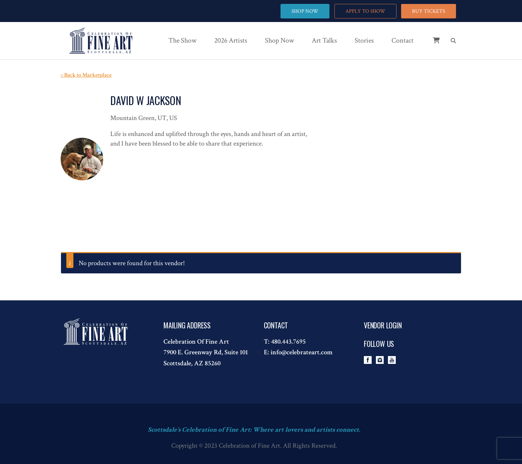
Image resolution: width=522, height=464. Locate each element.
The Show (182, 40)
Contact (402, 40)
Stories (364, 40)
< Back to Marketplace (86, 75)
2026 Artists (230, 40)
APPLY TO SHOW (365, 11)
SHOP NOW (304, 11)
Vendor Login (383, 325)
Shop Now (279, 40)
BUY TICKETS (428, 11)
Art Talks (324, 40)
